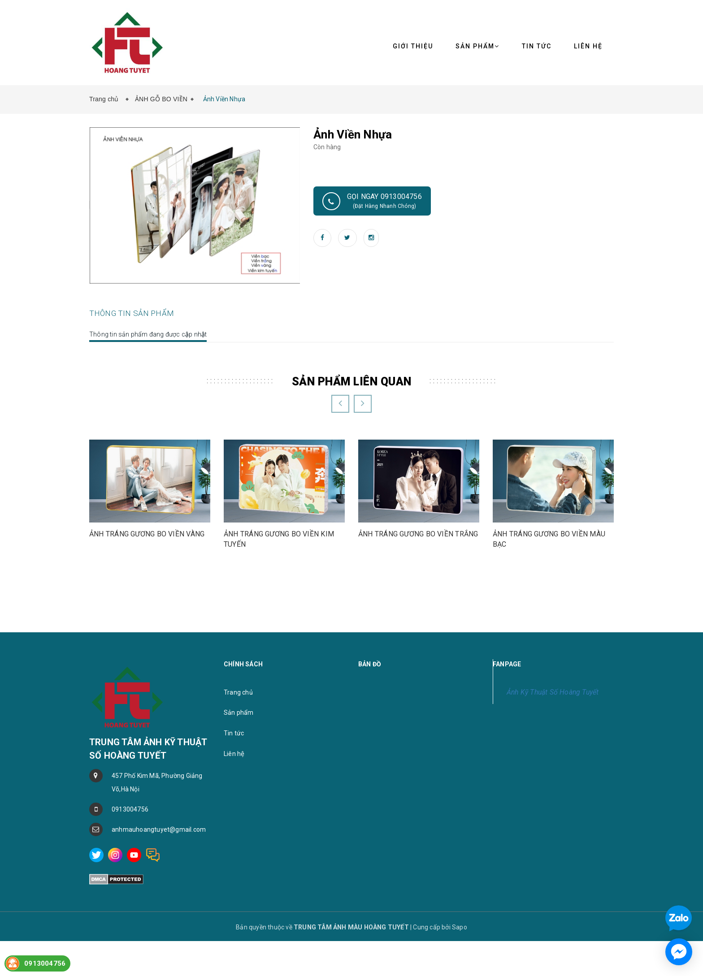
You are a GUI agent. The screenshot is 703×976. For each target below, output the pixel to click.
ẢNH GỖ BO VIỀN (161, 99)
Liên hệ (234, 846)
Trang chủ (105, 99)
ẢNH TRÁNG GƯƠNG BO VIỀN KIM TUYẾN (279, 631)
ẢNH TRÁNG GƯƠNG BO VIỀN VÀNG (146, 626)
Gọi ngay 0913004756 (372, 201)
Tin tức (536, 46)
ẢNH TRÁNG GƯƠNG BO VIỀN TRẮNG (418, 626)
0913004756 (130, 901)
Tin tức (234, 825)
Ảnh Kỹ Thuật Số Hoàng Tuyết (553, 784)
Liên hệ (588, 46)
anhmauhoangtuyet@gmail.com (159, 921)
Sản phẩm (239, 805)
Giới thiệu (413, 46)
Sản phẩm (477, 46)
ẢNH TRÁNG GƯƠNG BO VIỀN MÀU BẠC (549, 631)
